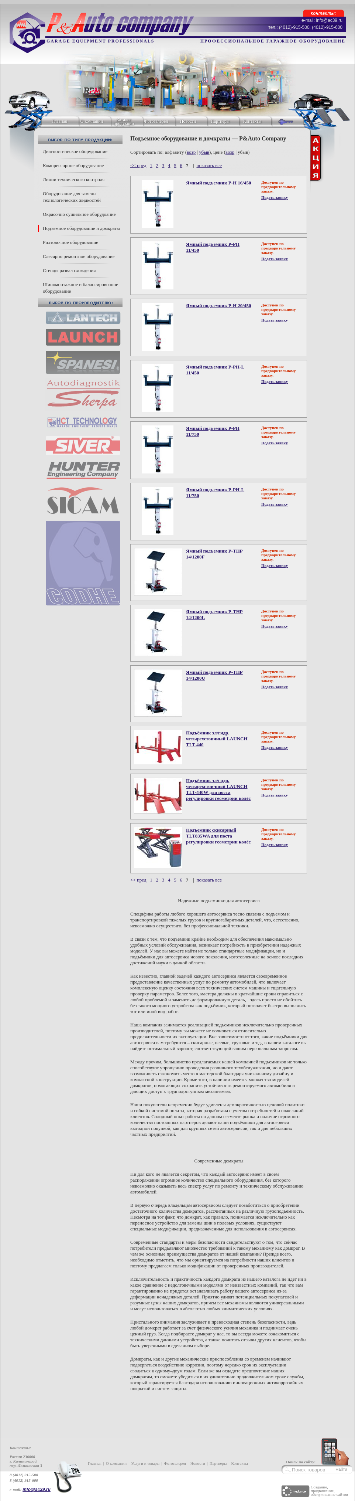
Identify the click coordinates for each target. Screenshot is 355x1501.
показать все (209, 165)
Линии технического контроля (73, 179)
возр (191, 152)
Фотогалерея (156, 121)
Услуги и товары (145, 1463)
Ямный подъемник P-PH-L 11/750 (215, 492)
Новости (188, 121)
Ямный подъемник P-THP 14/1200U (214, 675)
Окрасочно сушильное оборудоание (79, 214)
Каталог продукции (124, 121)
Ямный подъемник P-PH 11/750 (212, 431)
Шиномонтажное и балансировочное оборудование (80, 288)
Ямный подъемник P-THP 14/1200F (214, 554)
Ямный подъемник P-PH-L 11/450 (215, 370)
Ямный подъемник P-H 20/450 (218, 305)
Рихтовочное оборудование (70, 242)
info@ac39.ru (37, 1489)
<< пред (138, 165)
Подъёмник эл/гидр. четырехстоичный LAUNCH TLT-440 (217, 738)
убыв (204, 152)
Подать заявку (274, 197)
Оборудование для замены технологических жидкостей (72, 197)
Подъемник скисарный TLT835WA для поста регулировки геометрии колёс (218, 836)
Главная (59, 121)
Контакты (252, 121)
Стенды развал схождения (69, 270)
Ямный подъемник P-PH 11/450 (212, 247)
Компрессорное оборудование (73, 165)
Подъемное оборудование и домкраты (81, 228)
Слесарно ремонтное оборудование (79, 256)
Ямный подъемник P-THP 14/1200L (214, 614)
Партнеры (220, 121)
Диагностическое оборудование (75, 151)
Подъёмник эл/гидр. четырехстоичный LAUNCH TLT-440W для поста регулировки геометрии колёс (218, 789)
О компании (91, 121)
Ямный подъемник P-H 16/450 (218, 183)
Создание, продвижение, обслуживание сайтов (329, 1490)
